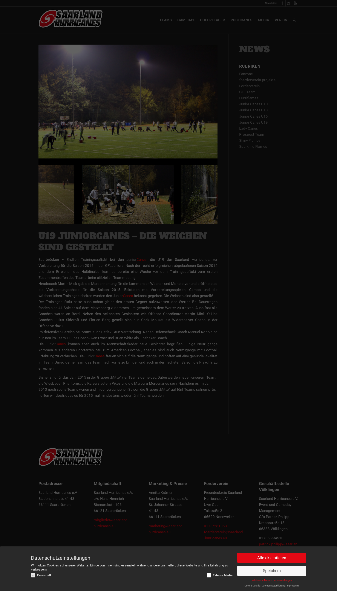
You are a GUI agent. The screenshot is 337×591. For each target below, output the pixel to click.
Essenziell (41, 575)
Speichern (272, 571)
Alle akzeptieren (271, 557)
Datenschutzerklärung (273, 585)
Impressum (292, 585)
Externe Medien (220, 575)
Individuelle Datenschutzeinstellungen (271, 580)
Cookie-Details (252, 585)
